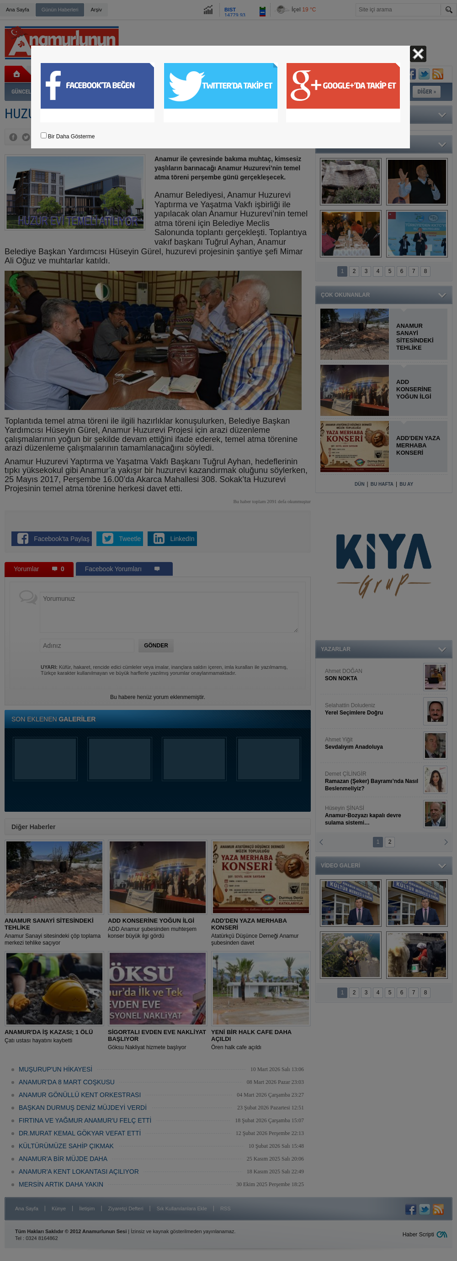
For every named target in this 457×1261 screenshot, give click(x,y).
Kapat (418, 54)
